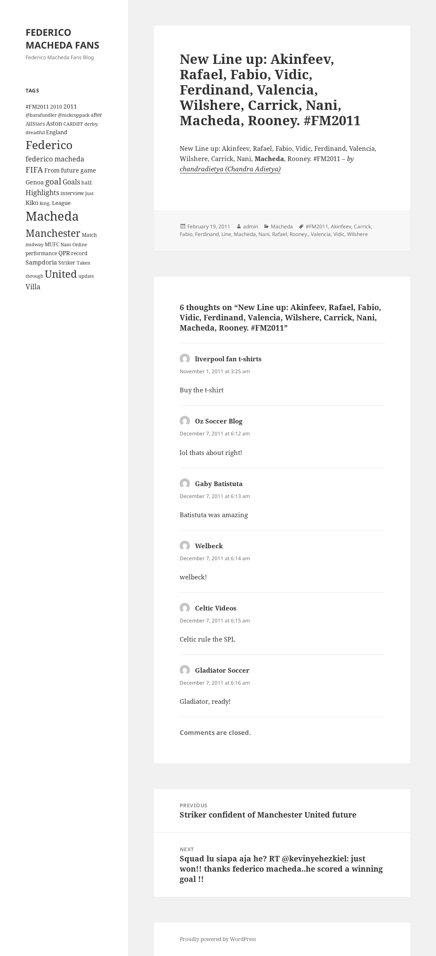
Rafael (279, 234)
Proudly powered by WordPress (218, 939)
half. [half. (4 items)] (86, 182)
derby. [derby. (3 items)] (91, 124)
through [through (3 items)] (34, 276)
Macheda (282, 226)
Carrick (362, 226)
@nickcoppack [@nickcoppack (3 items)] (73, 115)
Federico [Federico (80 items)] (49, 145)
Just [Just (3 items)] (89, 193)
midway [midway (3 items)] (34, 245)
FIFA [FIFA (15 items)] (34, 169)
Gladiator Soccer (222, 670)
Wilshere (357, 234)
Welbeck (209, 545)
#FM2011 (317, 226)
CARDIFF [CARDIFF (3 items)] (73, 124)
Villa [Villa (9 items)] (33, 286)
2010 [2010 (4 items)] (56, 106)
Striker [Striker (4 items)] (66, 262)
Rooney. (299, 234)
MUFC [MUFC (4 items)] (52, 244)
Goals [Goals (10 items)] (71, 182)
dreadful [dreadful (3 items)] (35, 132)
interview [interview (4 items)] (72, 193)
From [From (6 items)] (52, 170)
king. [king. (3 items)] (45, 203)
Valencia (321, 234)
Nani (264, 234)
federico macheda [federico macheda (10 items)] (55, 159)
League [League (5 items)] (61, 203)
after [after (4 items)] (96, 114)
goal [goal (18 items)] (53, 181)
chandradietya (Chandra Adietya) (230, 168)
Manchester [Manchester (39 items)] (53, 233)
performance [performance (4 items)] (41, 253)
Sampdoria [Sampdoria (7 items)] (41, 262)
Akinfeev (341, 226)
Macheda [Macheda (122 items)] (52, 216)
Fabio (186, 234)
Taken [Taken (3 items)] (83, 263)
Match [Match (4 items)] (89, 234)
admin (250, 226)
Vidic (338, 234)
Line (226, 234)
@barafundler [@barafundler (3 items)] (41, 115)
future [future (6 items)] (70, 170)
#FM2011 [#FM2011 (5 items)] (37, 106)
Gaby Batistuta (219, 483)
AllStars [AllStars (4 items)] (35, 123)
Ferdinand (207, 234)
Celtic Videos (215, 608)
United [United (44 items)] (61, 274)
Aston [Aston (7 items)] (54, 123)
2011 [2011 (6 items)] (70, 106)
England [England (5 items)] (56, 132)
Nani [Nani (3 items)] (65, 245)
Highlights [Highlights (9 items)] (42, 192)
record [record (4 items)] (79, 253)
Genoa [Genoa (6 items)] (35, 182)
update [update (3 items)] (86, 276)
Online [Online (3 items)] (79, 245)
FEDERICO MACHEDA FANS (62, 38)
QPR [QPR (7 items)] (64, 253)
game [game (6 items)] (88, 170)
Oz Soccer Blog (218, 421)
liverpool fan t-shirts (228, 358)
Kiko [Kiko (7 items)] (32, 203)
